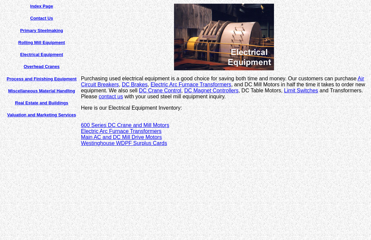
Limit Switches (301, 90)
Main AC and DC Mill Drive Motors (121, 137)
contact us (111, 96)
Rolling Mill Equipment (41, 42)
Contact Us (41, 18)
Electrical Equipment (41, 54)
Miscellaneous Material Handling (41, 90)
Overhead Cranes (42, 66)
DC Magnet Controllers (211, 90)
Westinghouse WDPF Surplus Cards (124, 143)
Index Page (41, 6)
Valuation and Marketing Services (41, 114)
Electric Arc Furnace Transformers (191, 84)
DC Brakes (134, 84)
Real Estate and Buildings (41, 102)
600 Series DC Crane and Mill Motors (125, 125)
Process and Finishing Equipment (41, 78)
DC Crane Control (160, 90)
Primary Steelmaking (41, 30)
